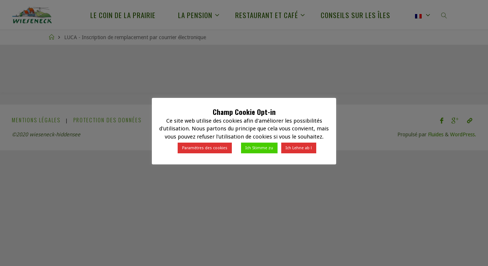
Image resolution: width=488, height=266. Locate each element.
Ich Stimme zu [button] (259, 148)
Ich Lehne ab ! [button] (299, 148)
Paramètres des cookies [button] (204, 148)
